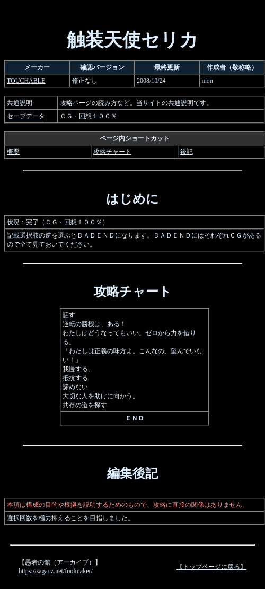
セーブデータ (26, 116)
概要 (13, 151)
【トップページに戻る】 (211, 566)
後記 (186, 151)
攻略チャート (112, 151)
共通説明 (19, 103)
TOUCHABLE (26, 80)
